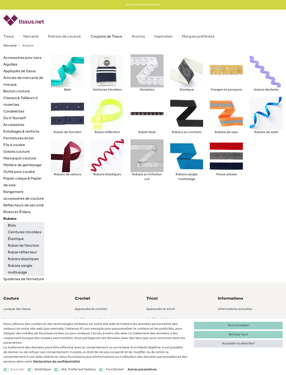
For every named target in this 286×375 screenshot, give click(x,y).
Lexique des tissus (17, 309)
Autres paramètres (142, 369)
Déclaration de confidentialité (56, 361)
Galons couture (16, 151)
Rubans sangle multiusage (20, 269)
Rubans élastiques (23, 259)
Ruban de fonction (23, 245)
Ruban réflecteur (22, 252)
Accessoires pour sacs (22, 57)
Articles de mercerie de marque (23, 81)
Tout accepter (238, 325)
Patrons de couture (64, 36)
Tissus (8, 36)
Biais (12, 225)
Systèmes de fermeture (23, 279)
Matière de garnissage (22, 165)
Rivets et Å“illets (17, 212)
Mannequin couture (19, 158)
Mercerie (31, 36)
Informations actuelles (235, 309)
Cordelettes (13, 111)
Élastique (16, 239)
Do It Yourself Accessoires (14, 121)
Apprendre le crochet (91, 309)
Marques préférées (198, 36)
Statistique (42, 369)
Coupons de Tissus (106, 36)
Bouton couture (16, 91)
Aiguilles (10, 64)
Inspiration (163, 36)
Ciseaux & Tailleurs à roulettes (20, 101)
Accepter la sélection (238, 343)
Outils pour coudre (19, 172)
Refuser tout (238, 334)
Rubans (10, 218)
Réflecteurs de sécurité (23, 205)
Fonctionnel (115, 369)
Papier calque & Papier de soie (22, 182)
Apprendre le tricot (160, 309)
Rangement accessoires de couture (23, 195)
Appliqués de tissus (19, 71)
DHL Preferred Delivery (78, 369)
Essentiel (17, 369)
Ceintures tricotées (24, 232)
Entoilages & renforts (21, 131)
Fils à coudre (14, 145)
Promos (138, 36)
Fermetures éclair (18, 138)
